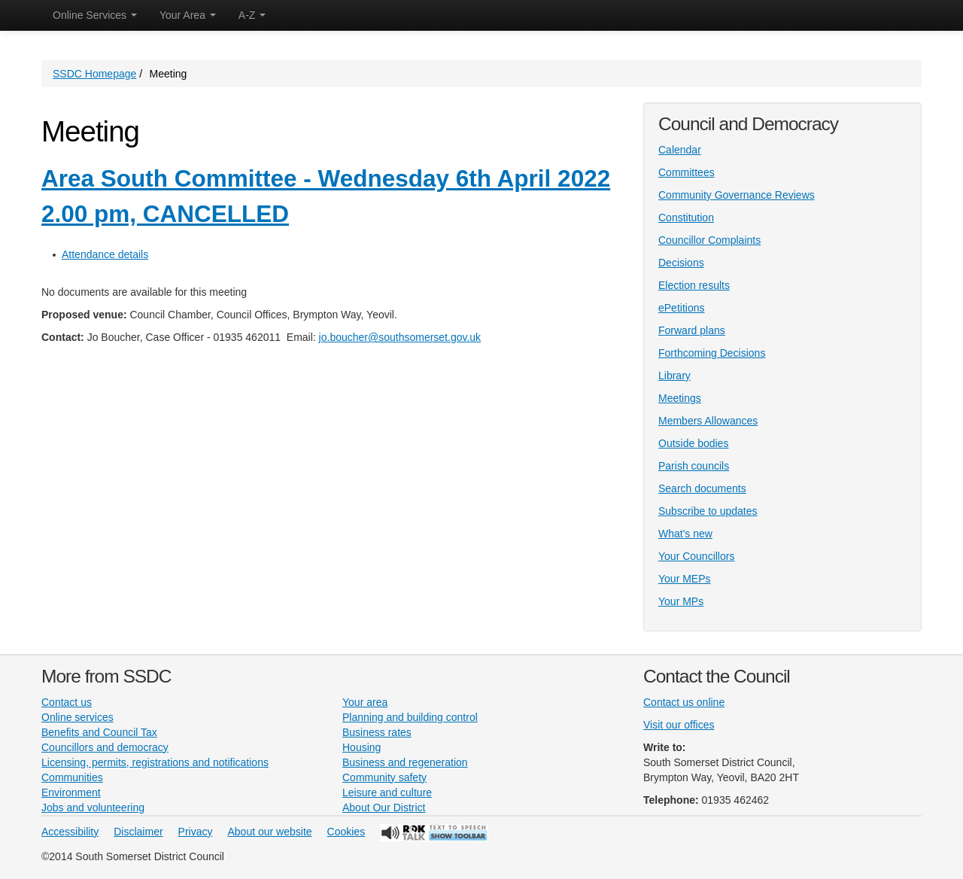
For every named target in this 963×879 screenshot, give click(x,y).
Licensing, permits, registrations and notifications (155, 762)
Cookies (346, 832)
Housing (361, 747)
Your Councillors (696, 556)
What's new (685, 534)
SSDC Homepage (94, 74)
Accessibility (70, 832)
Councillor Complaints (709, 240)
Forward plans (691, 330)
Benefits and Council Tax (99, 732)
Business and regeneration (405, 762)
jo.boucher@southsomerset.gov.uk (400, 337)
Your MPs (680, 601)
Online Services (95, 15)
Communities (72, 777)
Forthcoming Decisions (711, 353)
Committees (686, 172)
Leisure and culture (387, 792)
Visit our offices (678, 725)
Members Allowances (708, 421)
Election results (694, 285)
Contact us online (684, 702)
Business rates (377, 732)
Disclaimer (138, 832)
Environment (71, 792)
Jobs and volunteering (92, 807)
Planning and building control (410, 717)
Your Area (187, 15)
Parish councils (693, 466)
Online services (77, 717)
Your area (364, 702)
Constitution (686, 217)
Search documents (702, 488)
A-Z (252, 15)
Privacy (195, 832)
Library (674, 376)
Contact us (66, 702)
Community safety (384, 777)
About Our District (383, 807)
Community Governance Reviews (736, 195)
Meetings (679, 398)
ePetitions (681, 308)
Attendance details (105, 254)
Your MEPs (684, 579)
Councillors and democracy (105, 747)
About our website (270, 832)
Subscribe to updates (708, 511)
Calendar (679, 150)
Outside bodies (693, 443)
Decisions (681, 263)
